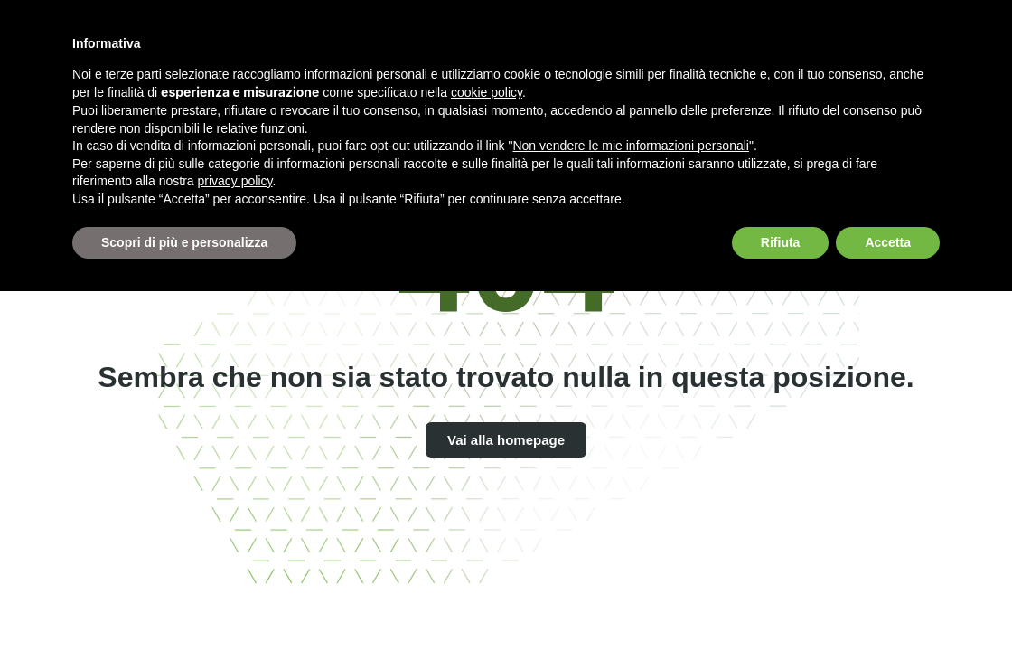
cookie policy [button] (486, 92)
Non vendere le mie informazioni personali (630, 145)
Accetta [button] (888, 242)
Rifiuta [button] (781, 242)
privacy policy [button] (235, 181)
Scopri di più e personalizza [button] (184, 242)
